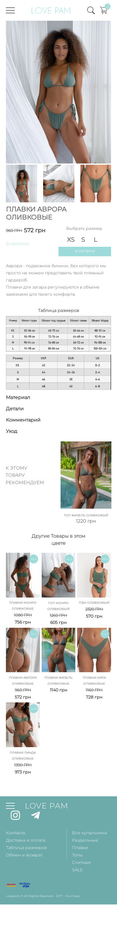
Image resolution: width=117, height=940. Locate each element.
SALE (77, 869)
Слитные (81, 862)
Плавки (80, 847)
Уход (11, 431)
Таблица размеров (26, 847)
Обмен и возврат (24, 855)
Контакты (16, 832)
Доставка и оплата (25, 840)
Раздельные (85, 840)
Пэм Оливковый (94, 603)
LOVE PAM (46, 805)
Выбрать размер (84, 228)
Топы (77, 855)
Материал (18, 397)
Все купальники (89, 832)
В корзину (85, 251)
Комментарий (23, 420)
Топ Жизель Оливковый (86, 515)
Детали (15, 408)
